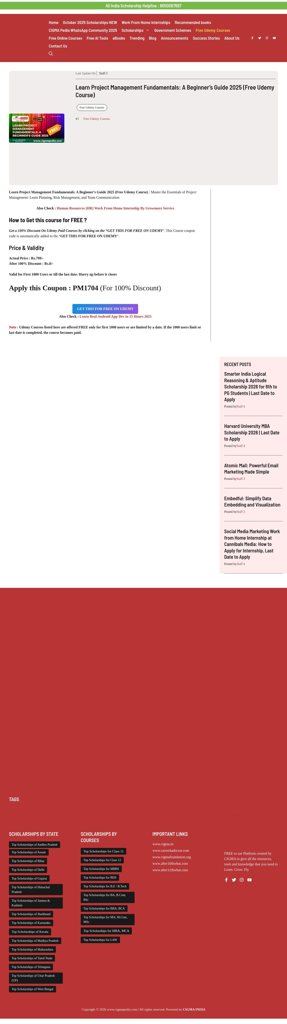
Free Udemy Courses (213, 30)
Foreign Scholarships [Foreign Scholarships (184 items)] (190, 809)
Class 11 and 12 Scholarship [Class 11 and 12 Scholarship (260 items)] (91, 809)
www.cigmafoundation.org (171, 857)
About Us (231, 38)
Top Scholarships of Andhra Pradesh (34, 844)
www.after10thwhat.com (170, 863)
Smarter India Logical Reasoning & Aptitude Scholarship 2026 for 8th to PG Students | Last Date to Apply (250, 386)
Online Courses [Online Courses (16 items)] (72, 815)
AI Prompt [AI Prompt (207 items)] (16, 809)
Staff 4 (241, 406)
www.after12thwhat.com (170, 870)
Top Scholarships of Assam (29, 852)
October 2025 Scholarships (90, 22)
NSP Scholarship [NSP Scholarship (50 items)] (49, 815)
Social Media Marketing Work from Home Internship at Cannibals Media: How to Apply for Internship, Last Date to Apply (252, 544)
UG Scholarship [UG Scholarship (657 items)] (169, 820)
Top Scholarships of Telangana (31, 967)
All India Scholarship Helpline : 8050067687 (143, 5)
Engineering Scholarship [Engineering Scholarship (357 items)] (158, 809)
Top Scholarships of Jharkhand (31, 914)
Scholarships (137, 30)
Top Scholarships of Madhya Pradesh (35, 940)
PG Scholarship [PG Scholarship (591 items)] (95, 815)
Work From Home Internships (146, 22)
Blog (152, 38)
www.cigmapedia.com (122, 1009)
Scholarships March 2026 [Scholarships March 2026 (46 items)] (63, 820)
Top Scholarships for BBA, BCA (104, 908)
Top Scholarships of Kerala (30, 931)
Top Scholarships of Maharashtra (32, 949)
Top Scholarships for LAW (100, 940)
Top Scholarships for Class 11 (103, 851)
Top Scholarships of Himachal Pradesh (31, 890)
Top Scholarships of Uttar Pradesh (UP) (33, 978)
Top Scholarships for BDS (99, 877)
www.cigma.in (162, 844)
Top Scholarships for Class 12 (102, 860)
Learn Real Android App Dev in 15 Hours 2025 (116, 316)
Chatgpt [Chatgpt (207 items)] (30, 809)
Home (53, 22)
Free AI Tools (97, 38)
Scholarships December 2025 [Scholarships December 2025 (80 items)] (190, 815)
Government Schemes (172, 30)
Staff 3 (103, 73)
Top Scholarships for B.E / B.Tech (104, 886)
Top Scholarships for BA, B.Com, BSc (104, 897)
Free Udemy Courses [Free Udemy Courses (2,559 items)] (220, 809)
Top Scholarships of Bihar (28, 861)
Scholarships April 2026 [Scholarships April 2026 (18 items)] (153, 815)
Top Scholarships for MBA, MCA (106, 931)
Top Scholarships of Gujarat (29, 878)
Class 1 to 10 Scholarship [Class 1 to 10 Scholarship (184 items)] (54, 809)
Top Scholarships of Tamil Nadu (32, 958)
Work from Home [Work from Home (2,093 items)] (194, 820)
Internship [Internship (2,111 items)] (242, 809)
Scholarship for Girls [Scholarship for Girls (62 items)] (121, 815)
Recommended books (193, 22)
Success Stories (206, 38)
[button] (50, 54)
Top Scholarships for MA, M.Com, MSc (105, 920)
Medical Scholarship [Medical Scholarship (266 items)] (22, 815)
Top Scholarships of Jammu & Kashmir (31, 903)
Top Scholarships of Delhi (28, 869)
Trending (137, 38)
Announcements (174, 38)
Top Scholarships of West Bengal (32, 989)
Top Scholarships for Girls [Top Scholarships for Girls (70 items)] (140, 820)
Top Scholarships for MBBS (101, 869)
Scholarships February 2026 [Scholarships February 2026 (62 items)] (229, 815)
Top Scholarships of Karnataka (31, 923)
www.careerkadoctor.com (170, 850)
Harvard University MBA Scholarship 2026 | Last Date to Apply (251, 432)
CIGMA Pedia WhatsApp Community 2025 (83, 30)
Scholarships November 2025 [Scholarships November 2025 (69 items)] (101, 820)
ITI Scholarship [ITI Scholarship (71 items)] (261, 809)
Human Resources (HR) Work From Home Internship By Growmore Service (115, 208)
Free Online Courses (65, 38)
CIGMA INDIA (194, 1009)
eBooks (119, 38)
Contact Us (58, 45)
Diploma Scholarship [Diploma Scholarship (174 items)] (126, 809)
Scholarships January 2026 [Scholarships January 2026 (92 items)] (26, 820)
